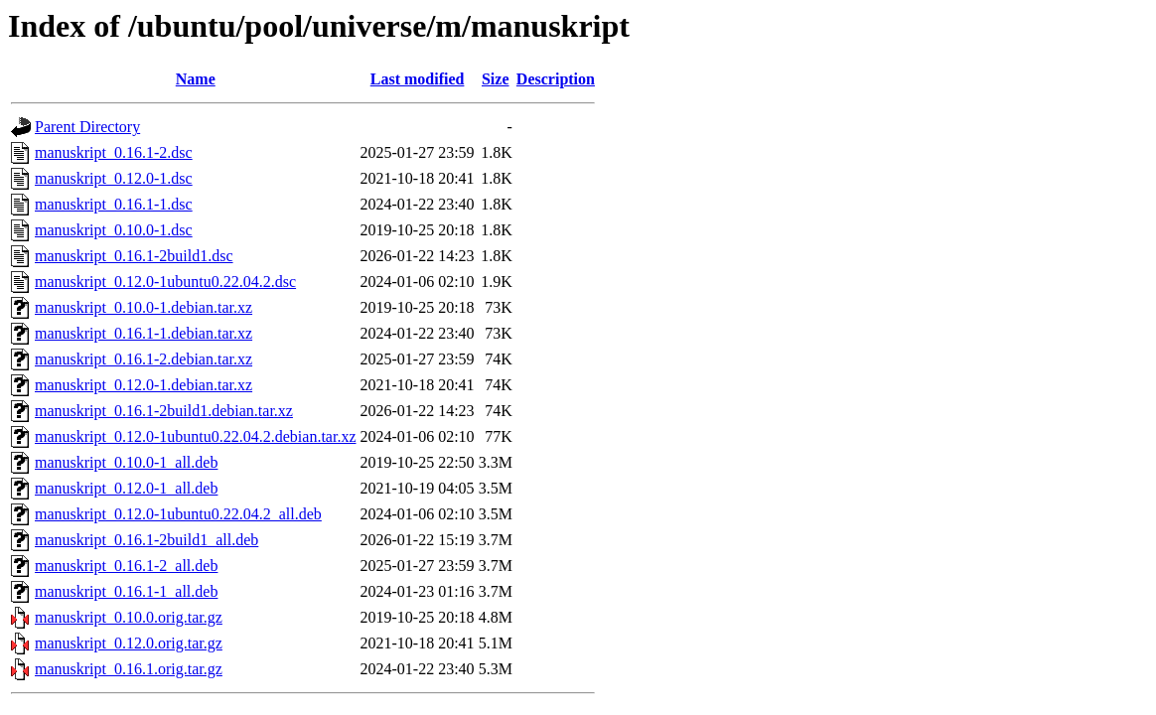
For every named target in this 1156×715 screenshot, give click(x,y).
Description (555, 79)
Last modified (417, 79)
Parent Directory (87, 126)
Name (196, 79)
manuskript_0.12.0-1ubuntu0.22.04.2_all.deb (178, 513)
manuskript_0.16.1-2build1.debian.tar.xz (164, 410)
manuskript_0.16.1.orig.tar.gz (128, 668)
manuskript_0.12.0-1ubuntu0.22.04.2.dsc (165, 281)
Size (495, 79)
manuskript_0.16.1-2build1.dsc (134, 255)
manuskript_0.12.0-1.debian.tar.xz (143, 384)
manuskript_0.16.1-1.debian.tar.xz (143, 333)
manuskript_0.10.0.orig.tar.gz (128, 617)
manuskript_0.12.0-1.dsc (114, 178)
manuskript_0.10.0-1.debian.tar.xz (143, 307)
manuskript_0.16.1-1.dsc (114, 204)
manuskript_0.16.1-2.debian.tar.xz (143, 359)
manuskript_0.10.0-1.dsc (114, 229)
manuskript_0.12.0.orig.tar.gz (128, 643)
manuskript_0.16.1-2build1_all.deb (146, 539)
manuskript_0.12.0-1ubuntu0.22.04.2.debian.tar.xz (196, 436)
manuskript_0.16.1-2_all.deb (126, 565)
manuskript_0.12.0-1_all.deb (126, 488)
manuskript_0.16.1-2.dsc (114, 152)
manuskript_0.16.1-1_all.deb (126, 591)
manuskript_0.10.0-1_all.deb (126, 462)
